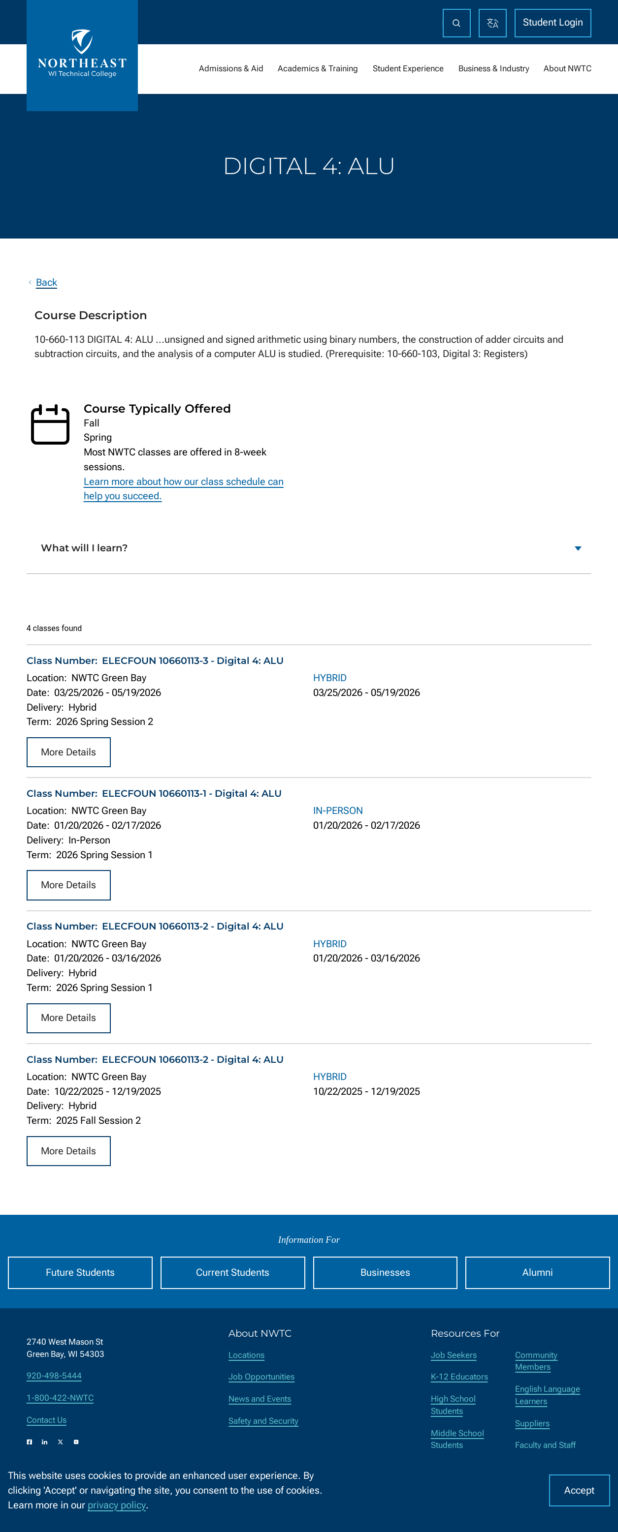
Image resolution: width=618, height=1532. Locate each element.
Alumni (537, 1272)
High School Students (453, 1405)
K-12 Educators (459, 1377)
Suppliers (532, 1423)
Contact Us (46, 1420)
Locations (246, 1355)
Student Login (553, 22)
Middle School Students (457, 1439)
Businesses (385, 1272)
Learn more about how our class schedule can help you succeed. (184, 489)
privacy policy (117, 1505)
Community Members (536, 1361)
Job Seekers (454, 1355)
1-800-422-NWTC (60, 1398)
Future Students (80, 1272)
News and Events (259, 1399)
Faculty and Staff (545, 1445)
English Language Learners (547, 1395)
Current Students (232, 1272)
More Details (68, 751)
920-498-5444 (54, 1376)
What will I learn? (84, 548)
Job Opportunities (261, 1377)
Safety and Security (263, 1421)
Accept (579, 1490)
